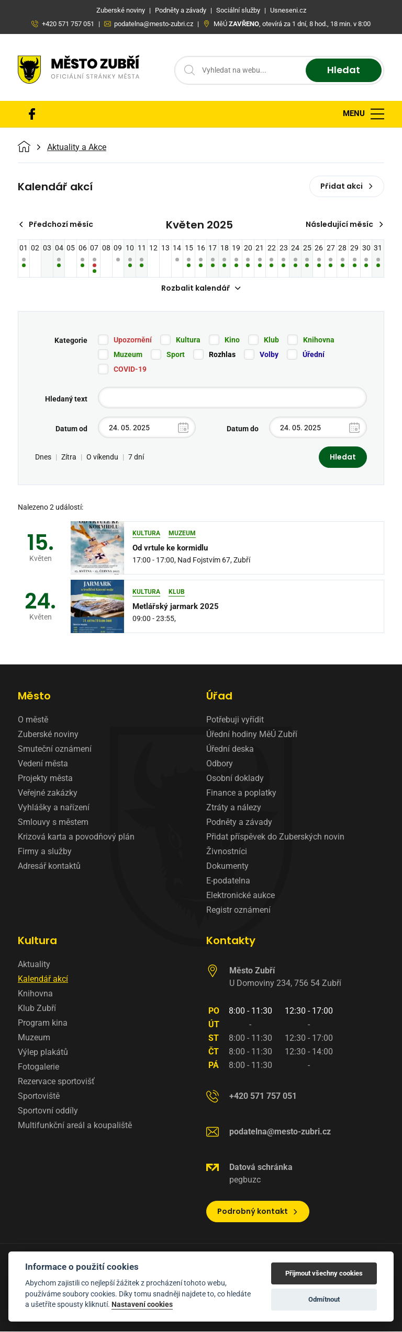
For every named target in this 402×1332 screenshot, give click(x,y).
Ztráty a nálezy (233, 808)
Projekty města (45, 779)
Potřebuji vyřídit (235, 720)
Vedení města (43, 764)
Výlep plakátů (43, 1053)
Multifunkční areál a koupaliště (75, 1126)
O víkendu (102, 457)
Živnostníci (226, 852)
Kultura (188, 340)
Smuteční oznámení (55, 749)
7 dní (136, 457)
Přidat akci (346, 186)
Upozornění (133, 340)
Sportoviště (39, 1096)
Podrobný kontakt (257, 1212)
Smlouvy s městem (53, 823)
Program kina (43, 1023)
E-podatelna (228, 881)
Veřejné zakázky (47, 793)
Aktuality (34, 965)
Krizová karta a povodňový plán (76, 837)
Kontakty (230, 941)
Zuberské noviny (48, 735)
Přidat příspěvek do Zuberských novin (275, 837)
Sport (175, 355)
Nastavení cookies (142, 1304)
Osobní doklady (235, 779)
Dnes (43, 457)
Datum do (243, 429)
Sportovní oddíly (48, 1111)
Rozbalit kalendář (201, 288)
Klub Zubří (37, 1009)
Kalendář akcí (43, 979)
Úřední (314, 355)
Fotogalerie (38, 1067)
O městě (33, 720)
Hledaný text (66, 399)
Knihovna (318, 340)
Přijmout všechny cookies (324, 1273)
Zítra (68, 457)
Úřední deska (230, 749)
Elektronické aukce (240, 896)
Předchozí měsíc (55, 224)
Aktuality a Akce (76, 147)
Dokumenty (227, 866)
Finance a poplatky (241, 793)
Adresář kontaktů (49, 866)
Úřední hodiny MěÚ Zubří (251, 735)
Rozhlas (222, 355)
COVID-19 (130, 369)
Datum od (71, 429)
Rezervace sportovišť (56, 1082)
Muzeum (128, 355)
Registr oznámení (238, 910)
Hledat (343, 70)
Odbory (219, 764)
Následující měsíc (345, 224)
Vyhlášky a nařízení (54, 808)
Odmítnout (324, 1299)
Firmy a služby (45, 852)
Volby (269, 355)
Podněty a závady (239, 823)
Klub (271, 340)
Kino (232, 340)
